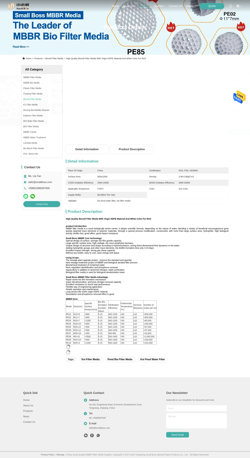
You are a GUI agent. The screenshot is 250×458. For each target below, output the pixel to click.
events (159, 6)
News (189, 6)
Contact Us (29, 422)
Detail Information (86, 149)
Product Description (132, 149)
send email (177, 435)
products (144, 6)
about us (128, 6)
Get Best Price (174, 132)
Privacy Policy (47, 454)
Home (115, 6)
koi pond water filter (152, 359)
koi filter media (91, 359)
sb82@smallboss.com (40, 182)
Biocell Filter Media (54, 58)
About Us (28, 405)
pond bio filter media (120, 359)
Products (38, 58)
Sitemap (60, 454)
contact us (175, 6)
